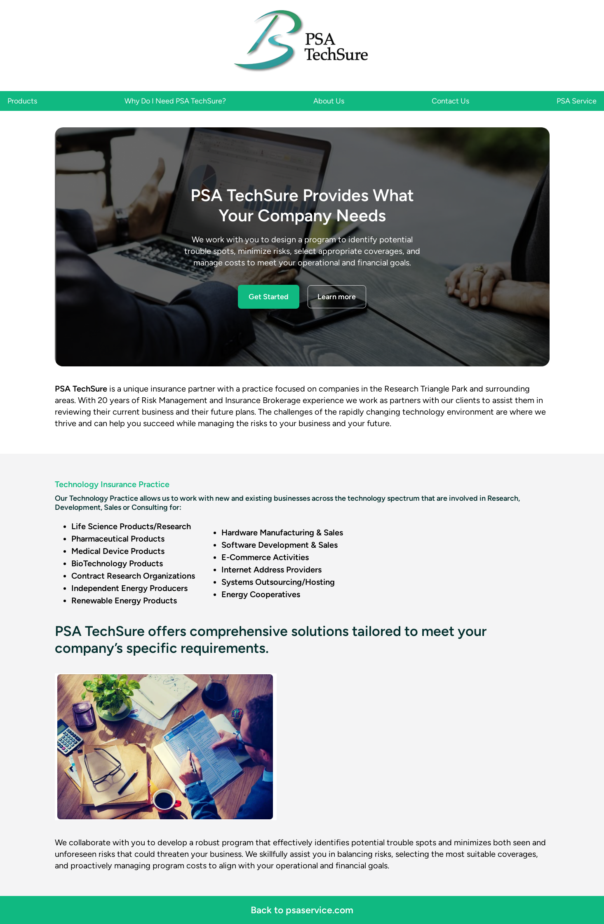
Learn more (336, 296)
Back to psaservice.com (302, 910)
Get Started (269, 296)
